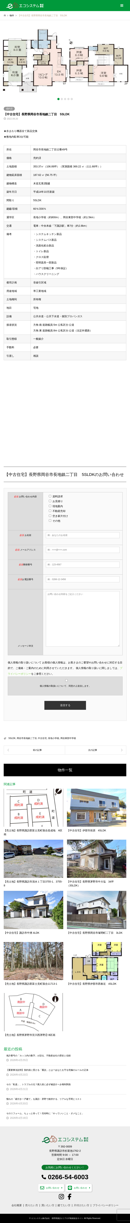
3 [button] (65, 99)
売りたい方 (31, 1205)
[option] (65, 61)
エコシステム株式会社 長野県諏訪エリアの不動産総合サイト (57, 1218)
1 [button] (58, 99)
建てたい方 (64, 1205)
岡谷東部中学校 (68, 738)
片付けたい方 (81, 1205)
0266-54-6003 (68, 1177)
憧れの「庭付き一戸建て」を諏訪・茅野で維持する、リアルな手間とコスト (44, 1099)
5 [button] (72, 99)
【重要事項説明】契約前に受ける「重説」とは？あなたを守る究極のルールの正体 (47, 1070)
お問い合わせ (52, 1188)
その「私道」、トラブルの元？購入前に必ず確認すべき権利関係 (38, 1084)
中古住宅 (42, 738)
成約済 (9, 108)
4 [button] (68, 99)
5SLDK (12, 738)
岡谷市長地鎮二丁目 (27, 738)
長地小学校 (53, 738)
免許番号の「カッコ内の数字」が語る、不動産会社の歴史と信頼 (38, 1055)
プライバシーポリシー (106, 1205)
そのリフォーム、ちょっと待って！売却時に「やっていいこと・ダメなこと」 (45, 1113)
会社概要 (16, 1205)
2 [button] (62, 99)
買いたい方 (47, 1205)
